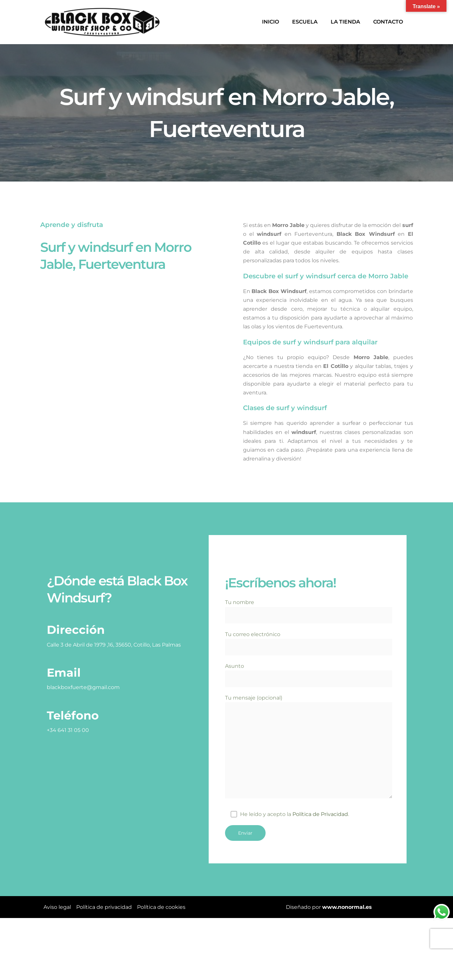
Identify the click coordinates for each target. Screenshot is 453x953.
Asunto (308, 675)
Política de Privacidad (320, 815)
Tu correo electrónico (308, 643)
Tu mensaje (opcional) (308, 748)
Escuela (305, 22)
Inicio (270, 22)
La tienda (345, 22)
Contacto (388, 22)
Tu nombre (308, 611)
